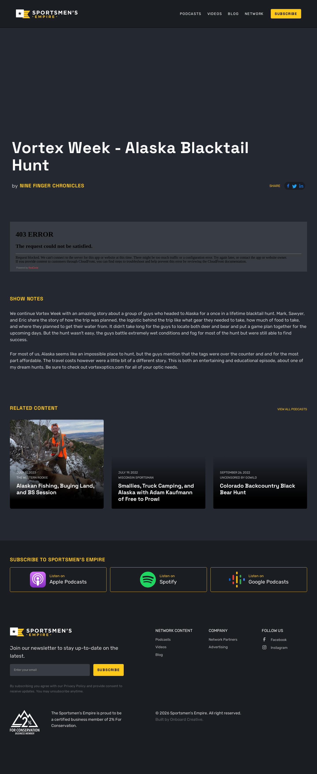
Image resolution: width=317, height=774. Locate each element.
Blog (233, 14)
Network (254, 14)
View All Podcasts (292, 409)
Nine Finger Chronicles (52, 186)
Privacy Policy (75, 686)
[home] (47, 13)
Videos (214, 14)
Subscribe (286, 13)
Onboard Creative (186, 719)
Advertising (218, 647)
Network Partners (223, 639)
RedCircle (33, 268)
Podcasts (190, 14)
